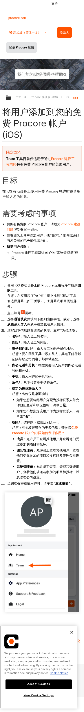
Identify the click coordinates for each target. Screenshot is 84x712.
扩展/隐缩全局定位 (75, 96)
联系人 (64, 32)
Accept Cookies (38, 684)
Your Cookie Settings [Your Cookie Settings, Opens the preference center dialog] (39, 695)
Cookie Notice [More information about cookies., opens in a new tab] (59, 673)
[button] (65, 74)
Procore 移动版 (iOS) (44, 97)
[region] (38, 667)
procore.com (17, 18)
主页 (19, 97)
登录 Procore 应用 (21, 47)
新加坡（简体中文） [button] (26, 32)
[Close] (72, 632)
